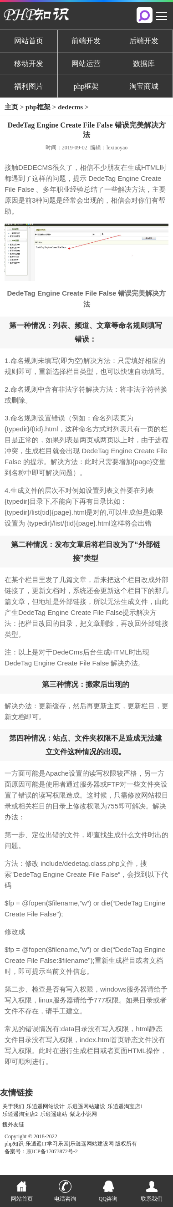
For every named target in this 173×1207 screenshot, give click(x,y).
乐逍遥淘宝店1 (125, 1106)
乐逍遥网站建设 (86, 1106)
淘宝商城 (143, 86)
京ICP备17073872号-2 (52, 1151)
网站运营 (86, 63)
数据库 (144, 63)
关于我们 (13, 1106)
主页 (11, 107)
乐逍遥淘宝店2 (20, 1114)
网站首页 (28, 41)
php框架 (86, 86)
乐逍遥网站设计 (45, 1106)
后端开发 (143, 41)
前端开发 (86, 41)
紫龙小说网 (83, 1114)
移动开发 (28, 63)
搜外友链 (13, 1124)
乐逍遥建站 (53, 1114)
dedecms (70, 107)
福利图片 (28, 86)
